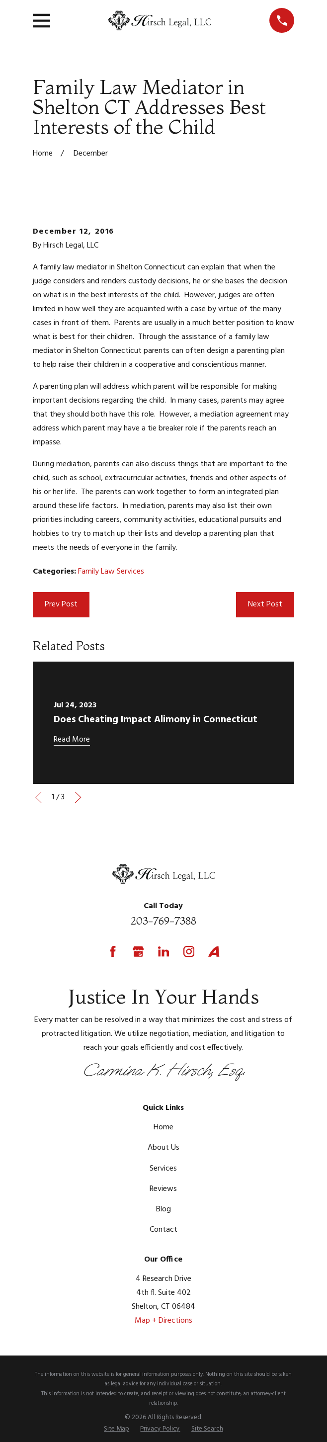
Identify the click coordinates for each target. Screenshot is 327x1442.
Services (163, 1168)
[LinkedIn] (163, 951)
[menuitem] (116, 1429)
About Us (163, 1147)
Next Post (265, 604)
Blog (163, 1209)
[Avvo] (213, 951)
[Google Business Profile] (138, 951)
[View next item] (78, 797)
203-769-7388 (163, 920)
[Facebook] (112, 951)
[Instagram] (188, 951)
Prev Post (61, 604)
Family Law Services (111, 571)
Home (163, 1127)
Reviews (163, 1189)
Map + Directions (163, 1320)
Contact (163, 1229)
